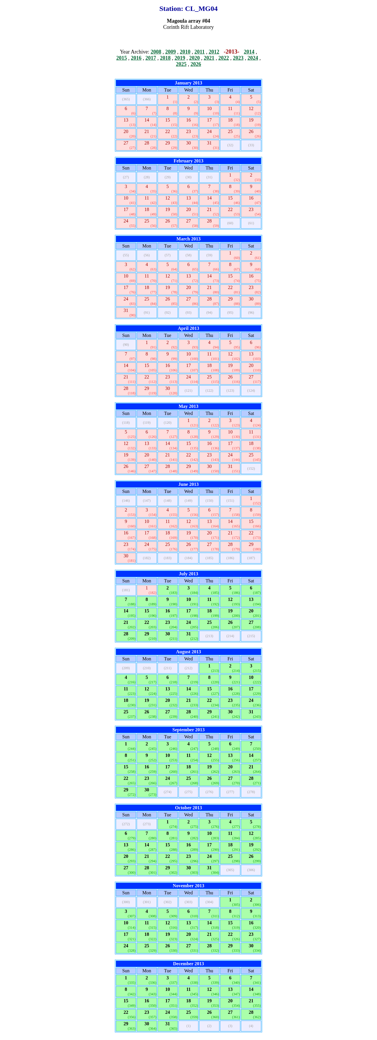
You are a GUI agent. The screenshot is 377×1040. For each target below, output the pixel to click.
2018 (165, 58)
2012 (214, 52)
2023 (238, 58)
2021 (209, 58)
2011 (199, 52)
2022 (223, 58)
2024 (252, 58)
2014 (249, 52)
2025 (181, 64)
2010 (185, 52)
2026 (196, 64)
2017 (150, 58)
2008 (156, 52)
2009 (170, 52)
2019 (180, 58)
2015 (121, 58)
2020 (194, 58)
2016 (136, 58)
